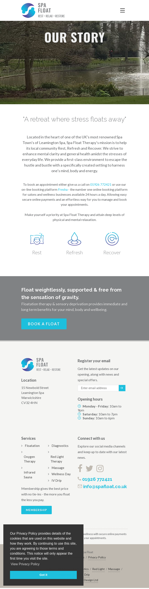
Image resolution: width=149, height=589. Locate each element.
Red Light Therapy (57, 459)
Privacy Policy (97, 557)
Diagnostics (60, 445)
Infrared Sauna (29, 474)
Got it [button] (43, 574)
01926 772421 (100, 184)
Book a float (44, 324)
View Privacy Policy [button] (25, 564)
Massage (58, 468)
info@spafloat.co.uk (102, 486)
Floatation (32, 445)
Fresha (63, 189)
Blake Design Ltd (87, 580)
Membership (36, 510)
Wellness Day (61, 474)
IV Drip (57, 480)
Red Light (98, 569)
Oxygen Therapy (29, 459)
